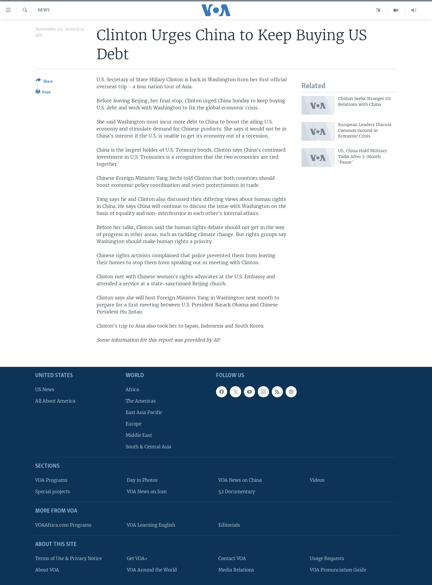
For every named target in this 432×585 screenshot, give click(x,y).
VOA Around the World (152, 569)
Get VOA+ (137, 558)
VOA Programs (51, 480)
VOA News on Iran (147, 491)
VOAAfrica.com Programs (63, 525)
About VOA (47, 569)
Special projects (52, 491)
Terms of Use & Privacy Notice (68, 558)
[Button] (44, 82)
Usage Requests (327, 558)
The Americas (141, 400)
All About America (55, 400)
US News (44, 389)
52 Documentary (236, 491)
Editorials (229, 525)
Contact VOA (232, 558)
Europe (133, 424)
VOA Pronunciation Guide (338, 569)
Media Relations (236, 569)
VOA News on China (240, 480)
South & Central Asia (148, 447)
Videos (317, 480)
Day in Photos (142, 480)
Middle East (139, 435)
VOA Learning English (151, 525)
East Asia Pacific (144, 412)
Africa (132, 389)
